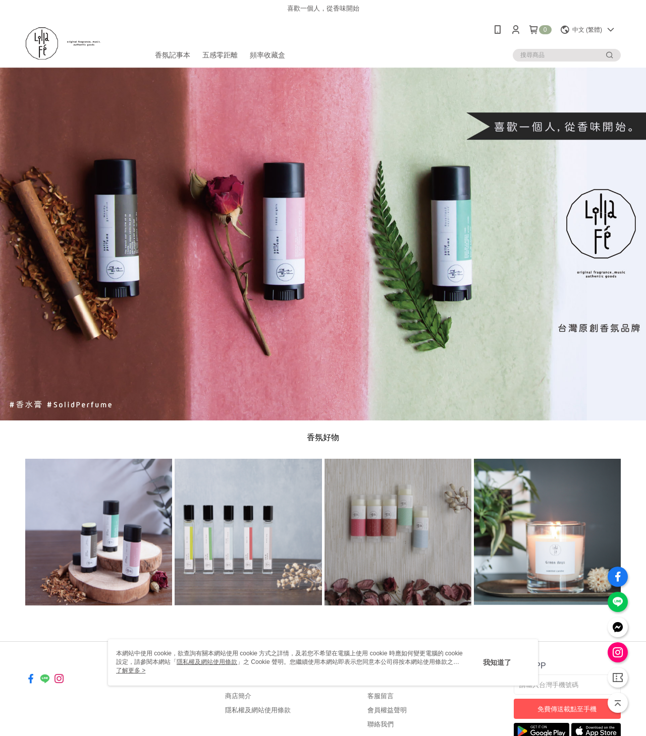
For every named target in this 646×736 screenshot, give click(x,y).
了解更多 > (130, 670)
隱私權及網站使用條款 (258, 710)
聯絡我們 (380, 724)
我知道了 (497, 662)
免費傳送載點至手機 (567, 709)
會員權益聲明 (387, 710)
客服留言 (380, 696)
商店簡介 (238, 696)
